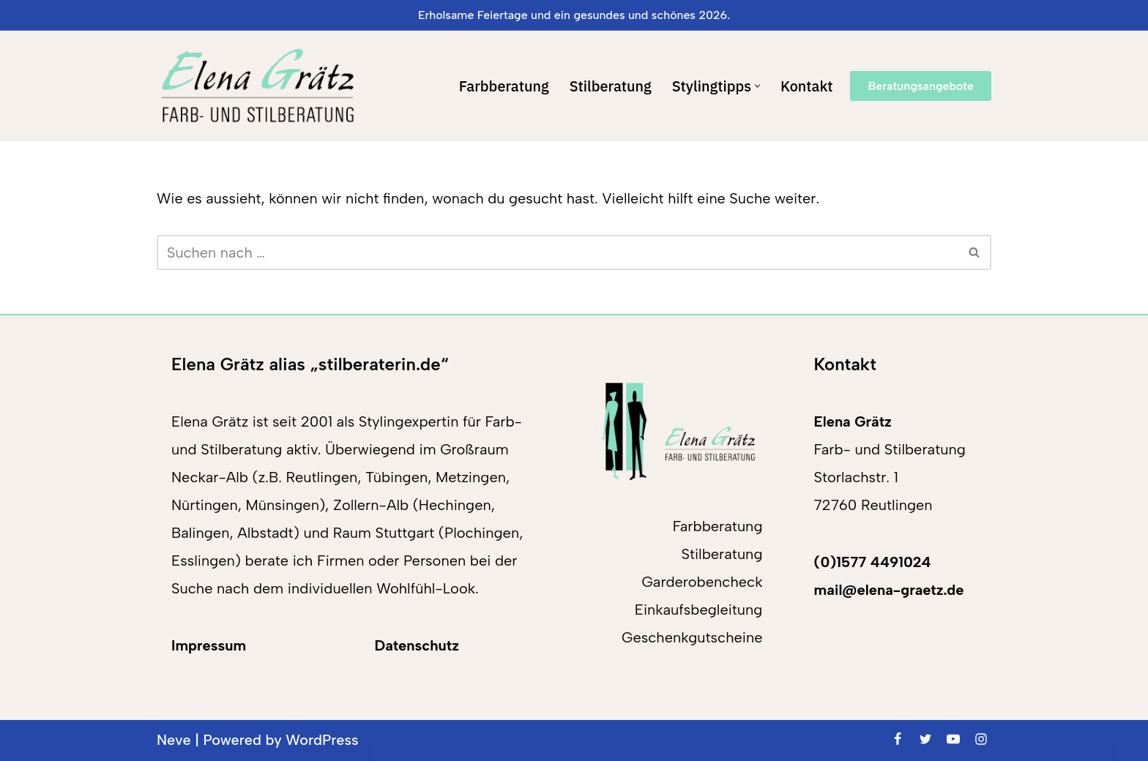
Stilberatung (609, 86)
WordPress (323, 740)
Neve (174, 740)
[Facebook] (897, 739)
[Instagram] (981, 739)
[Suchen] (557, 252)
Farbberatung (502, 86)
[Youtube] (953, 739)
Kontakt (806, 86)
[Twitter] (925, 739)
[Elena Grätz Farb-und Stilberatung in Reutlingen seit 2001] (257, 86)
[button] (757, 86)
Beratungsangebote (921, 86)
